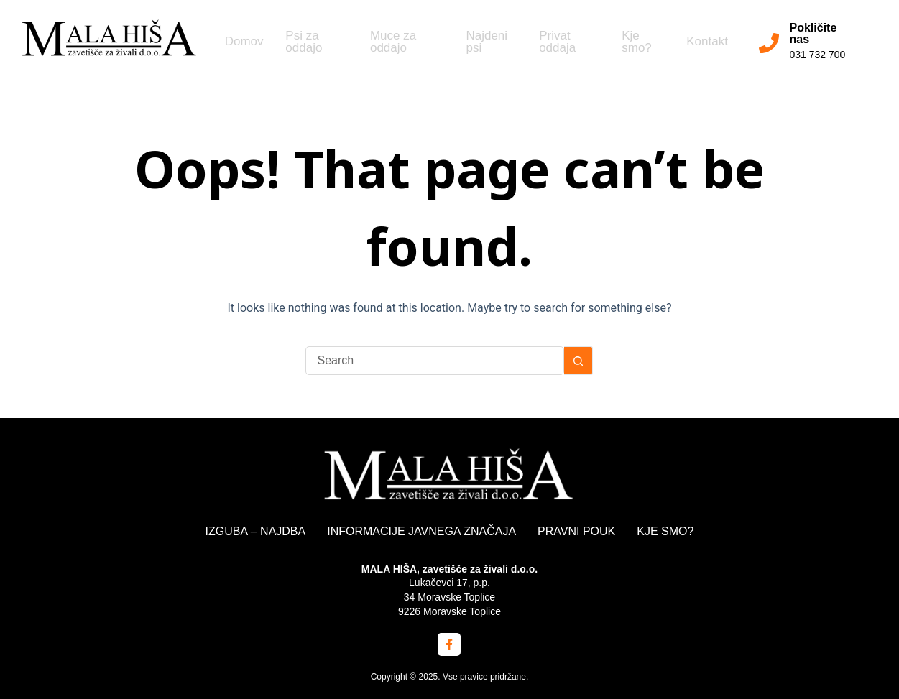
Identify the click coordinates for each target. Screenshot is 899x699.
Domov (238, 43)
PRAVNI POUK (576, 531)
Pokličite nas (815, 33)
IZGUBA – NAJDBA (256, 531)
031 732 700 (820, 54)
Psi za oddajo (300, 43)
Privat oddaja (552, 43)
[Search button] (578, 360)
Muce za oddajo (389, 43)
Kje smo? (631, 43)
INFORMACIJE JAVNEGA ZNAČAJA (421, 531)
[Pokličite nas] (771, 43)
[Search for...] (434, 360)
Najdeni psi (482, 43)
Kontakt (701, 43)
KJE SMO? (665, 531)
